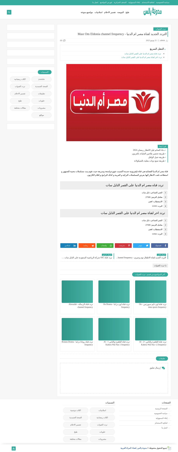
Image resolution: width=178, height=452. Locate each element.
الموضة (120, 12)
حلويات (41, 101)
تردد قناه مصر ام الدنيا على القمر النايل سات (143, 53)
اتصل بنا (95, 2)
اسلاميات (98, 12)
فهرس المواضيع (106, 2)
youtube (41, 79)
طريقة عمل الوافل (156, 157)
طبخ (127, 12)
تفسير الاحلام (110, 12)
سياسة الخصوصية (162, 2)
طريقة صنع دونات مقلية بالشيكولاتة (149, 161)
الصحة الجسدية (41, 86)
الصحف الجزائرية (120, 2)
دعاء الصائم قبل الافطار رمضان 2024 (149, 150)
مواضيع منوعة (87, 12)
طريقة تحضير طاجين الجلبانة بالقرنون (148, 154)
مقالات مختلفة (20, 108)
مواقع (41, 115)
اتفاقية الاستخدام (148, 2)
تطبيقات (41, 93)
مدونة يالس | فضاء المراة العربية (134, 448)
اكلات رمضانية (20, 79)
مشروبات (41, 108)
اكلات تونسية (75, 410)
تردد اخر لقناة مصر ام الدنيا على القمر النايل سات (141, 57)
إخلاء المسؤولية (134, 2)
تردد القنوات (161, 29)
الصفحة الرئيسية (161, 409)
